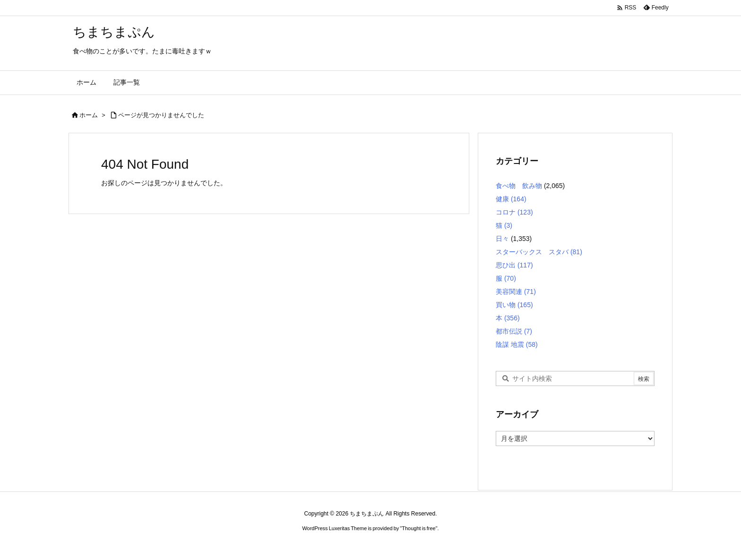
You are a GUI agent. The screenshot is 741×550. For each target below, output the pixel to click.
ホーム (88, 115)
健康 (511, 199)
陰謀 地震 (517, 344)
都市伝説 (514, 331)
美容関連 (516, 291)
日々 (502, 238)
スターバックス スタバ (539, 252)
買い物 (514, 305)
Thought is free (418, 528)
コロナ (514, 212)
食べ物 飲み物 (519, 185)
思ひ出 (514, 265)
